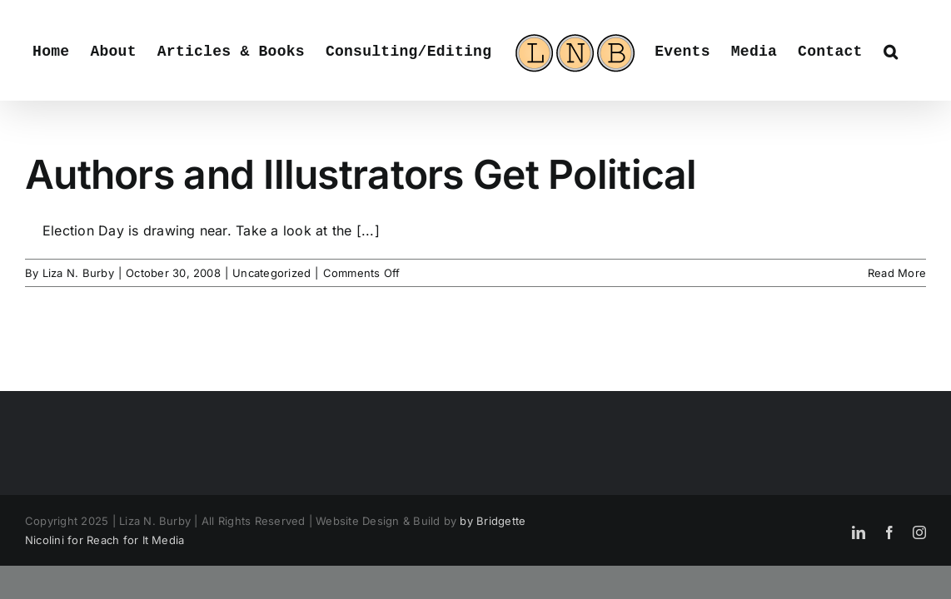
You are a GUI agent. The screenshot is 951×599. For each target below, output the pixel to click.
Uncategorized (271, 273)
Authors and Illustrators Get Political (361, 174)
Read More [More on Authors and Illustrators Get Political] (897, 273)
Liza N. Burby (78, 273)
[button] (886, 50)
